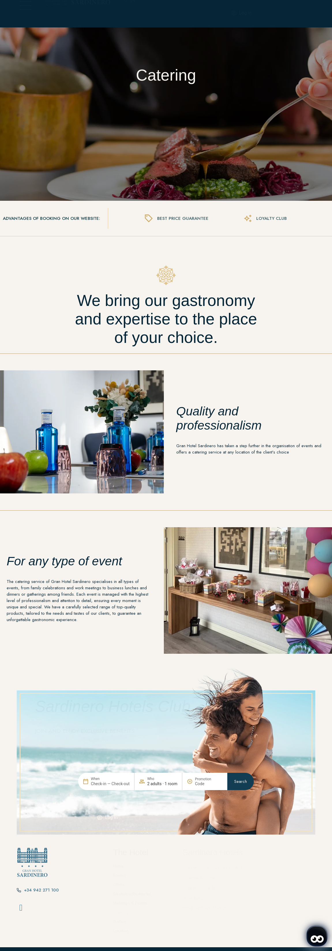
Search (240, 809)
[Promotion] (209, 811)
